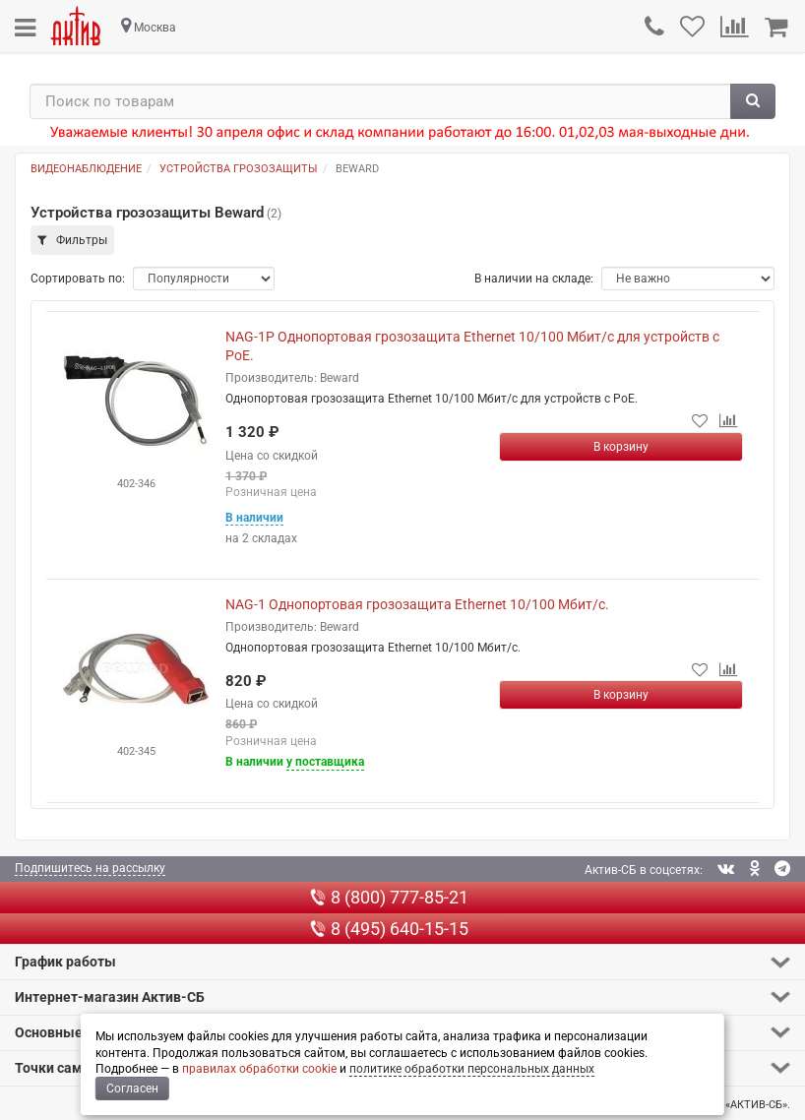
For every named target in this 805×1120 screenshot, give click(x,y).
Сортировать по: (78, 278)
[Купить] (621, 447)
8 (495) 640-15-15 (389, 928)
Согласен (132, 1088)
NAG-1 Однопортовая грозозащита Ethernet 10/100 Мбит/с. (417, 604)
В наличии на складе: (533, 278)
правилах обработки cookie (259, 1069)
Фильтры (72, 240)
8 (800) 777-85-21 (389, 897)
